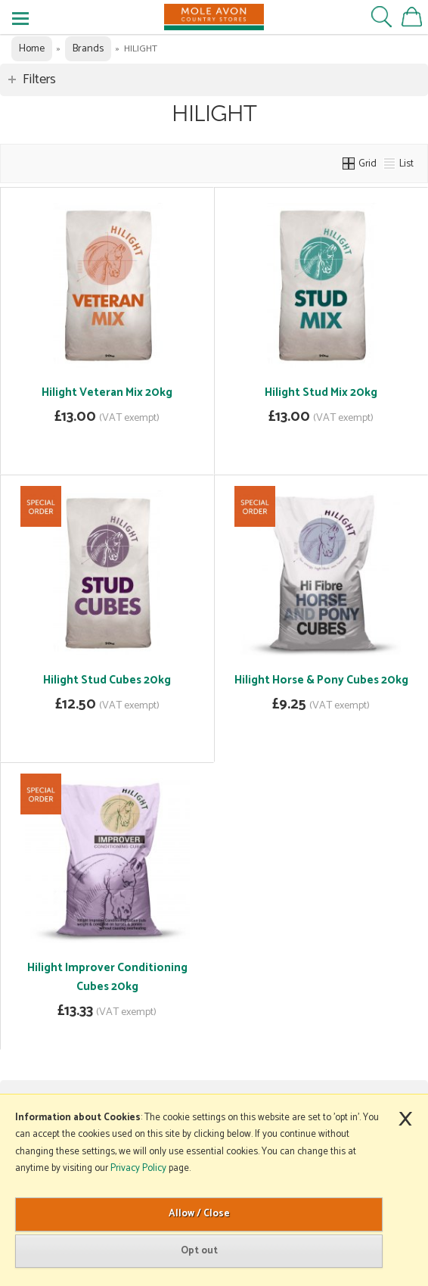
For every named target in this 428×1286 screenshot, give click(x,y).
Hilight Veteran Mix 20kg (107, 392)
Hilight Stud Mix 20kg (321, 392)
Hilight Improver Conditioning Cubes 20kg (107, 977)
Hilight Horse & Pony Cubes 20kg (321, 680)
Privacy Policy (138, 1168)
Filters (39, 79)
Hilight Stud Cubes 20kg (107, 680)
